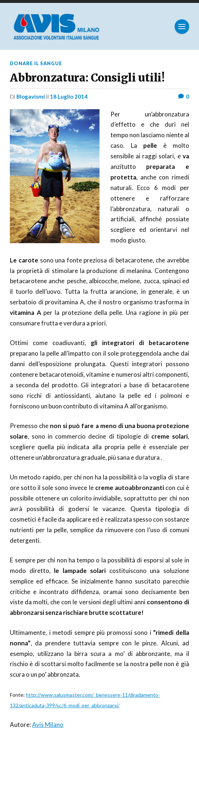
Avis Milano (47, 724)
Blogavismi (30, 96)
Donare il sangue (36, 63)
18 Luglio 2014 (68, 96)
